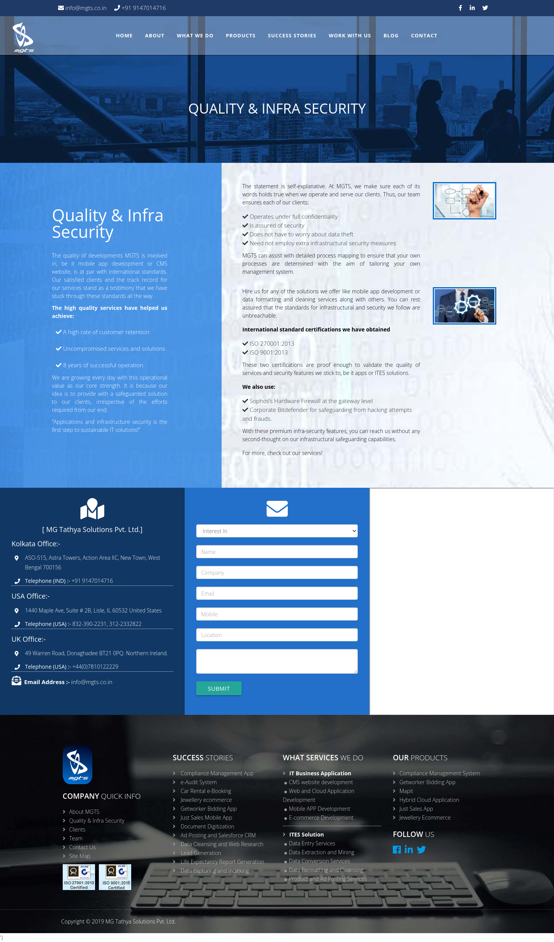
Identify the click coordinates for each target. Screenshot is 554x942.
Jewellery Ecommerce (425, 817)
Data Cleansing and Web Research (222, 844)
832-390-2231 (89, 623)
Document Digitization (207, 826)
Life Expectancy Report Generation (223, 861)
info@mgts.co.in (85, 8)
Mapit (406, 791)
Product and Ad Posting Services (328, 878)
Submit (219, 688)
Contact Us (82, 847)
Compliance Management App (217, 773)
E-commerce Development (321, 817)
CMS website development (321, 782)
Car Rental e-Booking (206, 791)
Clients (77, 829)
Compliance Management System (439, 773)
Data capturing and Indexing (215, 870)
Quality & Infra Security (97, 820)
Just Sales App (416, 808)
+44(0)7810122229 (94, 666)
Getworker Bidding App (209, 808)
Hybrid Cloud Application (429, 799)
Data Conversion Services (319, 861)
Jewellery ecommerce (206, 799)
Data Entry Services (312, 843)
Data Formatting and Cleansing (326, 869)
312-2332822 (125, 623)
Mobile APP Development (319, 808)
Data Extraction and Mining (321, 852)
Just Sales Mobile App (206, 817)
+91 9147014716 (143, 8)
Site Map (79, 856)
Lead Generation (201, 853)
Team (76, 838)
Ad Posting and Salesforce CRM (218, 835)
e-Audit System (199, 782)
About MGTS (84, 811)
